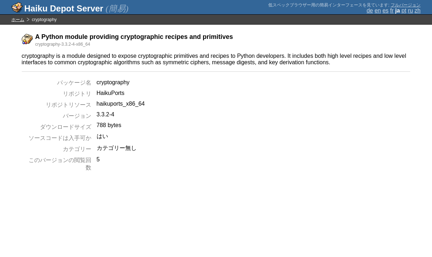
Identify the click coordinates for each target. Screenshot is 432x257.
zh (418, 10)
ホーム (17, 19)
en (378, 10)
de (370, 10)
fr (392, 10)
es (385, 10)
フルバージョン (406, 4)
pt (404, 10)
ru (410, 10)
